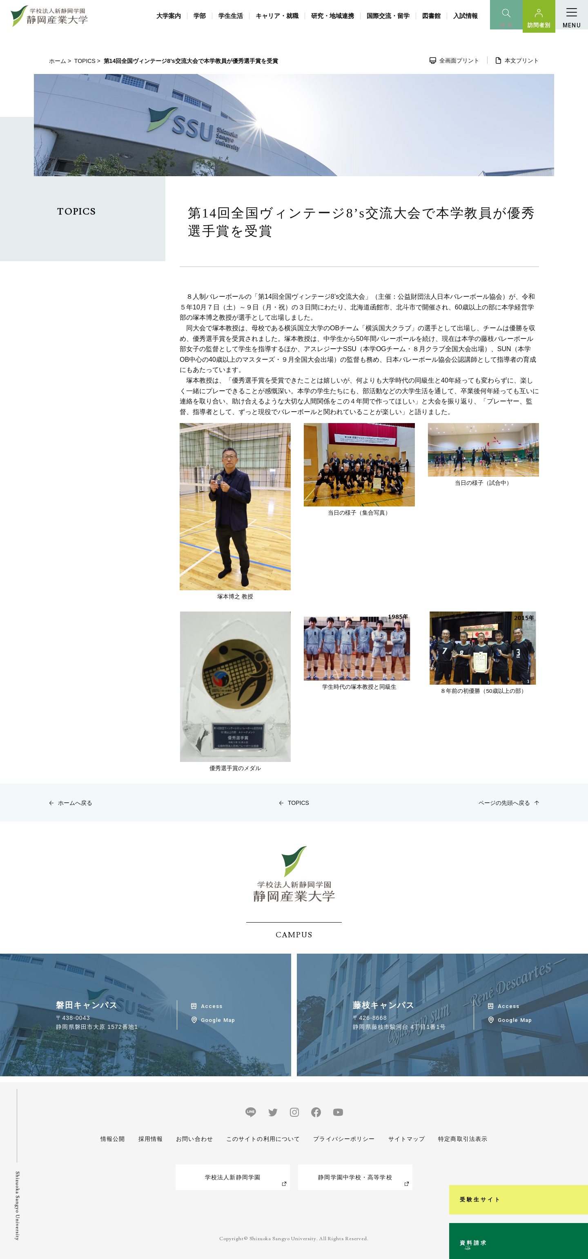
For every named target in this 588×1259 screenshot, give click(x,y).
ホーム (57, 61)
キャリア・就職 (277, 15)
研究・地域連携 (332, 15)
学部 (200, 15)
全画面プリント (459, 60)
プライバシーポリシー (344, 1139)
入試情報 (465, 15)
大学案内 (168, 15)
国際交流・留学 (388, 15)
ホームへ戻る (75, 803)
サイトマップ (406, 1139)
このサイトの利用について (263, 1139)
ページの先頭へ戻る (504, 803)
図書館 (431, 15)
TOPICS (85, 61)
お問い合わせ (194, 1139)
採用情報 (150, 1139)
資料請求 (577, 1220)
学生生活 (230, 15)
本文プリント (522, 60)
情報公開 (112, 1139)
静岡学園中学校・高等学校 (355, 1177)
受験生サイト (577, 1135)
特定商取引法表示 (463, 1139)
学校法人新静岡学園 (233, 1177)
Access (212, 1006)
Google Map (218, 1020)
